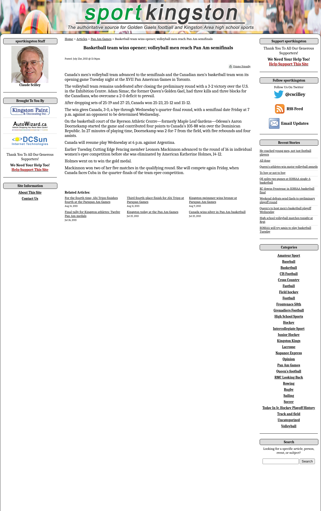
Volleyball (288, 426)
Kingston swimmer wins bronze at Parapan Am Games (213, 200)
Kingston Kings (288, 341)
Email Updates (295, 123)
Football (288, 298)
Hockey (289, 323)
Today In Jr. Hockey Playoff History (289, 408)
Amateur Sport (288, 255)
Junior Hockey (289, 335)
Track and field (288, 414)
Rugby (289, 390)
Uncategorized (289, 420)
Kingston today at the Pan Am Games (152, 212)
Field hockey (288, 292)
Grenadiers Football (289, 310)
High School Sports (288, 316)
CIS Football (289, 274)
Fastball (289, 286)
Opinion (289, 359)
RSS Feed (295, 108)
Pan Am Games (101, 39)
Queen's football (288, 371)
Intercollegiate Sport (289, 329)
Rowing (288, 383)
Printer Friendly (242, 66)
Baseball (288, 262)
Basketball (289, 268)
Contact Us (30, 199)
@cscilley (295, 94)
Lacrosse (289, 347)
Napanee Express (289, 353)
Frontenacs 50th (288, 304)
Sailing (288, 396)
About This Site (30, 192)
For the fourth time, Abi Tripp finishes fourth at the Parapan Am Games (91, 200)
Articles (81, 39)
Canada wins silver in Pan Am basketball (217, 212)
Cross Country (288, 280)
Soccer (289, 402)
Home (69, 39)
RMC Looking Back (288, 377)
